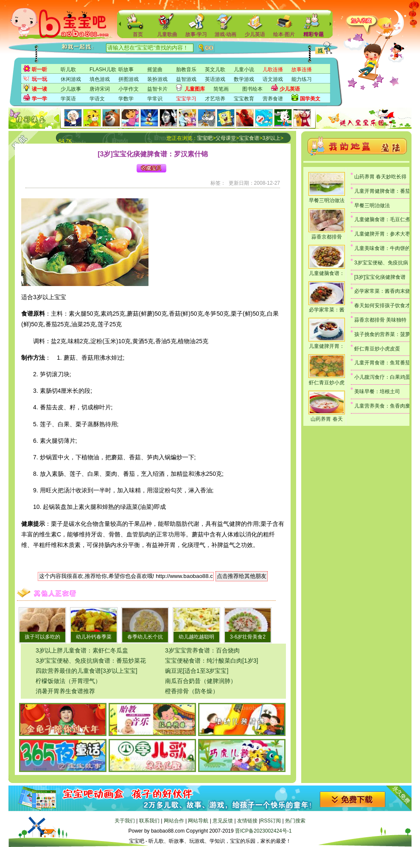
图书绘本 (252, 89)
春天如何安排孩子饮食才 (382, 305)
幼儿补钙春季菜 (94, 637)
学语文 (97, 99)
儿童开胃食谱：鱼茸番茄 (382, 363)
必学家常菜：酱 (326, 310)
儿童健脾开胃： (326, 346)
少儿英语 (255, 34)
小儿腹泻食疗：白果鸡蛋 (382, 377)
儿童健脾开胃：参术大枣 (382, 234)
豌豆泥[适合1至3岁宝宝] (196, 670)
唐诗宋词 (100, 89)
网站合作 (174, 821)
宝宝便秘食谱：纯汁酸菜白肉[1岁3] (211, 660)
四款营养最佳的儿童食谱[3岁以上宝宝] (86, 670)
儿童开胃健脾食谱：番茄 (382, 191)
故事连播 (301, 69)
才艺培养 (215, 99)
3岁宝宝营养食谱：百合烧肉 (202, 650)
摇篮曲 (154, 69)
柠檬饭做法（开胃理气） (68, 681)
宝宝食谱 (249, 138)
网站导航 (198, 821)
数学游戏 (244, 79)
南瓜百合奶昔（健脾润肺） (200, 681)
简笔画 (221, 89)
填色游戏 (100, 79)
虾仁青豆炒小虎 (326, 383)
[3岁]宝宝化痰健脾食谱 (380, 277)
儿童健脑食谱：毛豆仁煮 (382, 219)
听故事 (126, 69)
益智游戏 (186, 79)
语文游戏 (273, 79)
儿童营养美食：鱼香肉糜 (382, 406)
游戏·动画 (225, 34)
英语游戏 (215, 79)
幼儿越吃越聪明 (196, 637)
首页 (138, 34)
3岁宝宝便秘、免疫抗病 (381, 263)
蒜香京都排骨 (326, 237)
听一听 (39, 69)
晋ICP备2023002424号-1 (263, 831)
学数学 (126, 99)
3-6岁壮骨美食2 (248, 637)
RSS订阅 (270, 821)
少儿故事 (71, 89)
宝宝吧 (205, 138)
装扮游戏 (157, 79)
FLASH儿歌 (103, 69)
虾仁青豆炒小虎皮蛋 (377, 349)
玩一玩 (39, 79)
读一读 (39, 89)
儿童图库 (195, 89)
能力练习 (301, 79)
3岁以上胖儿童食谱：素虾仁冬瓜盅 (82, 650)
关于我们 (125, 821)
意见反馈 (223, 821)
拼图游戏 (128, 79)
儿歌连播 (273, 69)
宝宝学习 (186, 99)
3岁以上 (271, 138)
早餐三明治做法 (326, 200)
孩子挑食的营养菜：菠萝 (382, 334)
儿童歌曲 (167, 34)
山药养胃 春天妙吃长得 (380, 177)
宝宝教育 (244, 99)
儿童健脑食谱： (326, 273)
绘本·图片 (284, 34)
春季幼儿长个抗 (145, 637)
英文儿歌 (215, 69)
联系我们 (149, 821)
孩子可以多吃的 (42, 637)
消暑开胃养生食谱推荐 (65, 691)
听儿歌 (68, 69)
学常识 (154, 99)
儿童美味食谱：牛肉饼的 (382, 248)
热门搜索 (295, 821)
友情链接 (247, 821)
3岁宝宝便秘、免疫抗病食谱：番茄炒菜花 (91, 660)
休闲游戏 (71, 79)
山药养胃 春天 (326, 419)
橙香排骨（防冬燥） (191, 691)
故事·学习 (196, 34)
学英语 (68, 99)
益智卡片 (157, 89)
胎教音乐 (186, 69)
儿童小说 (244, 69)
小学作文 (128, 89)
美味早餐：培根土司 (377, 391)
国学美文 (310, 99)
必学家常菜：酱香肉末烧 (382, 291)
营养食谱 (273, 99)
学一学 (39, 99)
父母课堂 (226, 138)
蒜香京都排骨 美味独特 (380, 320)
